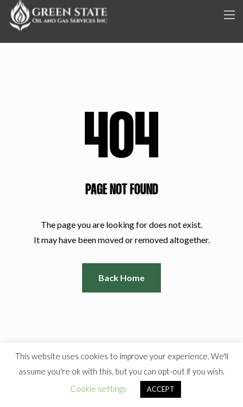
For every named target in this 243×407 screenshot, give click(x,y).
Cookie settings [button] (98, 388)
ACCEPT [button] (161, 389)
